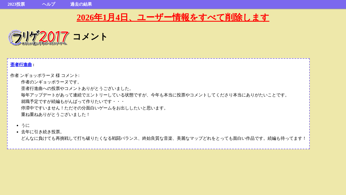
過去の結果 (81, 4)
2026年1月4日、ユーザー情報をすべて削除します (172, 17)
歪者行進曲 (21, 64)
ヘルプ (48, 4)
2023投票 (16, 4)
